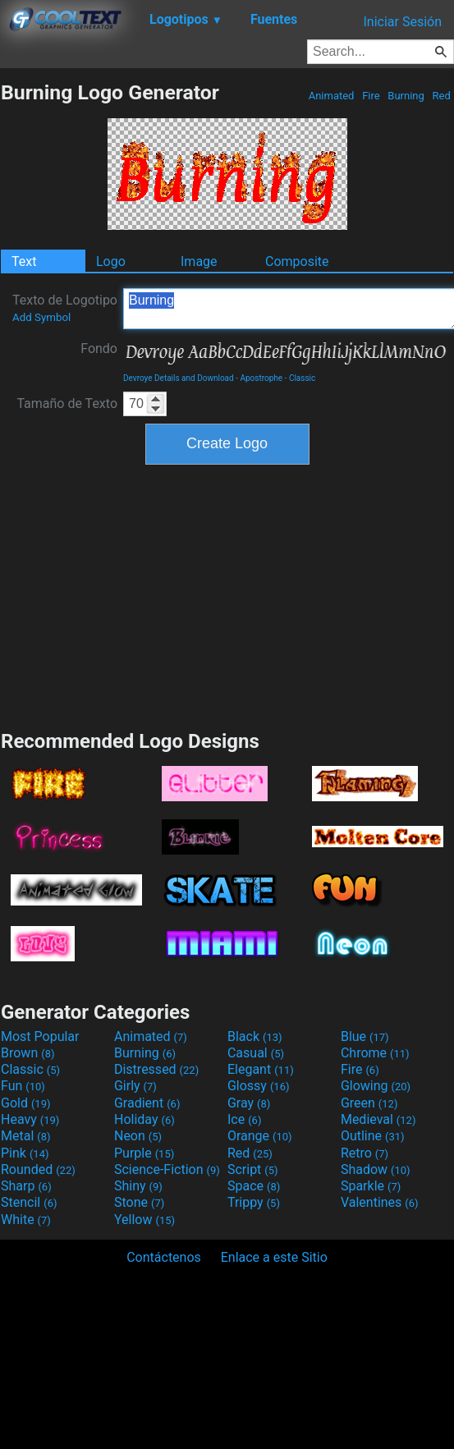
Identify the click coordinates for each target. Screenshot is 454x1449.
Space (253, 1186)
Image (199, 261)
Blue (365, 1036)
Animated (330, 95)
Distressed (156, 1069)
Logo (111, 261)
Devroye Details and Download (178, 378)
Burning (406, 95)
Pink (25, 1153)
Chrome (375, 1053)
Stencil (29, 1202)
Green (369, 1103)
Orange (259, 1136)
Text (23, 261)
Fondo (98, 348)
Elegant (260, 1069)
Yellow (144, 1219)
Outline (373, 1136)
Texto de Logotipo (64, 307)
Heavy (30, 1119)
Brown (27, 1053)
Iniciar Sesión (402, 22)
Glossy (258, 1086)
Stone (139, 1202)
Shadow (375, 1169)
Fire (371, 95)
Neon (138, 1136)
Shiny (138, 1186)
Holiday (144, 1119)
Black (254, 1036)
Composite (297, 261)
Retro (364, 1153)
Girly (135, 1086)
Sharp (26, 1186)
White (26, 1219)
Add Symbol (41, 317)
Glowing (375, 1086)
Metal (26, 1136)
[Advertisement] (227, 595)
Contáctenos (163, 1257)
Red (441, 95)
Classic (302, 378)
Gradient (147, 1103)
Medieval (378, 1119)
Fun (23, 1086)
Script (252, 1169)
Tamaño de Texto (66, 403)
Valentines (380, 1202)
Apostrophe (261, 378)
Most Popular (40, 1036)
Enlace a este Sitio (274, 1257)
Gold (26, 1103)
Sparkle (371, 1186)
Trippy (253, 1202)
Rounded (38, 1169)
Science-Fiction (167, 1169)
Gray (248, 1103)
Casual (255, 1053)
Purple (144, 1153)
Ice (244, 1119)
